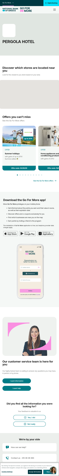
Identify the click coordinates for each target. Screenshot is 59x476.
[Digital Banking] (51, 3)
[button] (17, 175)
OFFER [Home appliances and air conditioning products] (43, 150)
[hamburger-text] (54, 10)
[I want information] (16, 380)
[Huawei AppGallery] (47, 232)
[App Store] (11, 232)
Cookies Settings (7, 472)
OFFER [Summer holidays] (7, 150)
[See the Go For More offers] (45, 181)
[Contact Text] (29, 458)
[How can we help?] (29, 447)
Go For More (8, 3)
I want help (17, 388)
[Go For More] (25, 9)
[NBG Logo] (10, 9)
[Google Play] (28, 232)
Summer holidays (12, 154)
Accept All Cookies (35, 472)
